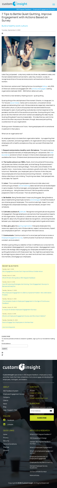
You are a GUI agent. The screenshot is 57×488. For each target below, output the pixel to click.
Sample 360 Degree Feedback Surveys (40, 443)
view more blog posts (8, 327)
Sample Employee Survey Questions (38, 467)
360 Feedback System (10, 391)
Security (6, 441)
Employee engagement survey (12, 238)
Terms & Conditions (10, 444)
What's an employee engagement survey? (41, 452)
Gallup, (44, 86)
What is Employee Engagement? (41, 447)
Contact (6, 450)
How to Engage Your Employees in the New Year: (17, 322)
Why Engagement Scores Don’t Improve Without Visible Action (22, 271)
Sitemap (6, 447)
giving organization (25, 226)
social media (14, 103)
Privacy (5, 438)
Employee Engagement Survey (13, 394)
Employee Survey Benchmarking (41, 462)
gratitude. (22, 212)
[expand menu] (53, 4)
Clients (5, 400)
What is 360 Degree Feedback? (40, 434)
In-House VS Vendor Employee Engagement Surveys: (19, 309)
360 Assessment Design (38, 438)
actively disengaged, (39, 89)
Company (6, 397)
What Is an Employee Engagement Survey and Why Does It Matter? (24, 316)
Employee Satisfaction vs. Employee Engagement (39, 458)
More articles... (35, 475)
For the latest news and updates (41, 407)
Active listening (24, 186)
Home (5, 434)
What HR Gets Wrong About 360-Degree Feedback (18, 278)
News (5, 404)
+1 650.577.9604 (35, 393)
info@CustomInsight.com (39, 398)
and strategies (35, 200)
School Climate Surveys (38, 472)
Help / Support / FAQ (10, 410)
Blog (4, 407)
